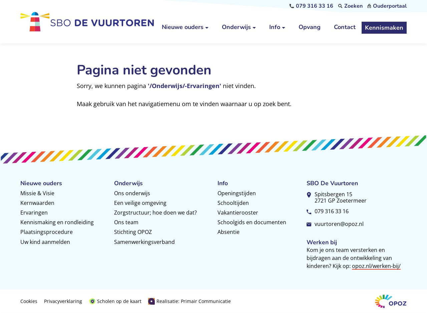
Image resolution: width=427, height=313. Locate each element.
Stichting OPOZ (133, 232)
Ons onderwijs (132, 193)
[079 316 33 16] (311, 6)
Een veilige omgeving (140, 203)
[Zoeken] (350, 6)
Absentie (229, 232)
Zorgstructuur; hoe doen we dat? (155, 212)
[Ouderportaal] (387, 6)
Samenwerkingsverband (144, 242)
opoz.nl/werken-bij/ (376, 266)
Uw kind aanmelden (45, 242)
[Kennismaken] (384, 28)
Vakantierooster (238, 212)
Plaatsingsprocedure (46, 232)
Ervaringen (34, 212)
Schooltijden (233, 203)
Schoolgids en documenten (252, 222)
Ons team (126, 222)
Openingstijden (237, 193)
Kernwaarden (37, 203)
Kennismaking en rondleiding (57, 222)
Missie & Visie (37, 193)
